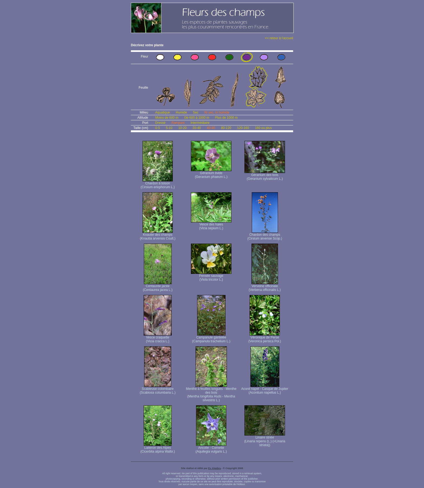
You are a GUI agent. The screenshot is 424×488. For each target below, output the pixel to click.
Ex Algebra (214, 468)
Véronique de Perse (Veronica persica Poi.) (265, 338)
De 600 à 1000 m (196, 117)
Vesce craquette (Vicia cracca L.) (158, 338)
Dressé (160, 123)
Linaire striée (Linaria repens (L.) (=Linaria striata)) (264, 440)
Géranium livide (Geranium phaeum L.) (211, 173)
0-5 (157, 128)
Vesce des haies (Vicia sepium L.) (211, 225)
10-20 (182, 128)
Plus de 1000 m (226, 117)
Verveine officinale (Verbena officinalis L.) (265, 286)
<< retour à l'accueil (279, 38)
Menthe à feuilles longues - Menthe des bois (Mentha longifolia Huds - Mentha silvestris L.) (211, 393)
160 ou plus (263, 128)
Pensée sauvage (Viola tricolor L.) (211, 276)
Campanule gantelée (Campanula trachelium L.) (211, 338)
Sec (195, 112)
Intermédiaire (200, 123)
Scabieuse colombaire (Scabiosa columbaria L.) (158, 389)
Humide (181, 112)
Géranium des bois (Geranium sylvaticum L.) (264, 175)
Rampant (178, 123)
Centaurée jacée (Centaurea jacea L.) (157, 286)
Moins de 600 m (166, 117)
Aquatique (162, 112)
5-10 (169, 128)
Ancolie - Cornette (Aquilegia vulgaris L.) (211, 448)
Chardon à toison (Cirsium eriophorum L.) (158, 183)
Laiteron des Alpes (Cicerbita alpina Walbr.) (157, 448)
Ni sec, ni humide (216, 112)
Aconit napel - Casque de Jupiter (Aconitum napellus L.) (264, 389)
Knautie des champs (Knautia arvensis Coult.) (157, 235)
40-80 (211, 128)
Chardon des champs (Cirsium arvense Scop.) (264, 235)
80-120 (226, 128)
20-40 (197, 128)
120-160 (243, 128)
